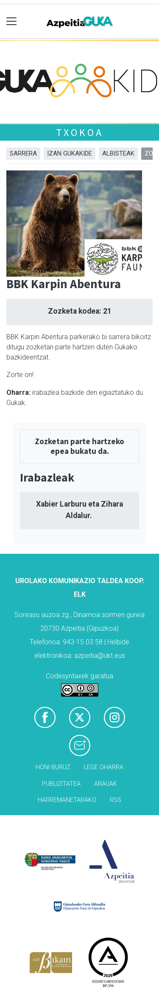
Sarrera (23, 153)
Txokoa (79, 132)
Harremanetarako (67, 800)
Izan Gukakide (69, 153)
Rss (115, 800)
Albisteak (118, 153)
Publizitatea (61, 784)
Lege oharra (103, 767)
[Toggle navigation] (12, 21)
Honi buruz (53, 767)
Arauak (105, 784)
